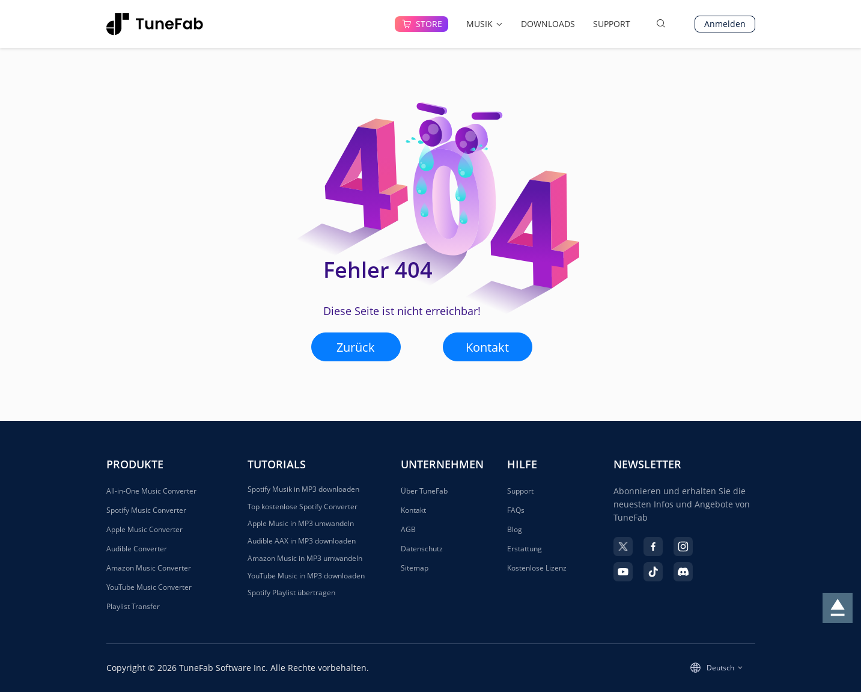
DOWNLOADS (548, 23)
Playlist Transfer (133, 606)
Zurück (355, 347)
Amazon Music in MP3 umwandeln (305, 558)
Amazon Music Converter (148, 568)
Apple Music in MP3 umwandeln (301, 523)
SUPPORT (611, 23)
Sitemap (414, 568)
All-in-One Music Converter (151, 491)
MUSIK (484, 23)
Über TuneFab (424, 491)
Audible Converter (136, 548)
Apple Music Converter (144, 529)
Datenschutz (422, 548)
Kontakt (487, 347)
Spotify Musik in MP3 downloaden (303, 489)
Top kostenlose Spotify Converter (302, 507)
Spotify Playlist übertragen (291, 593)
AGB (408, 529)
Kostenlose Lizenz (537, 568)
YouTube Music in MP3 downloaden (306, 576)
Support (520, 491)
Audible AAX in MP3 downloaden (302, 541)
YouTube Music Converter (149, 587)
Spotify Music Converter (146, 510)
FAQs (516, 510)
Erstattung (524, 548)
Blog (514, 529)
